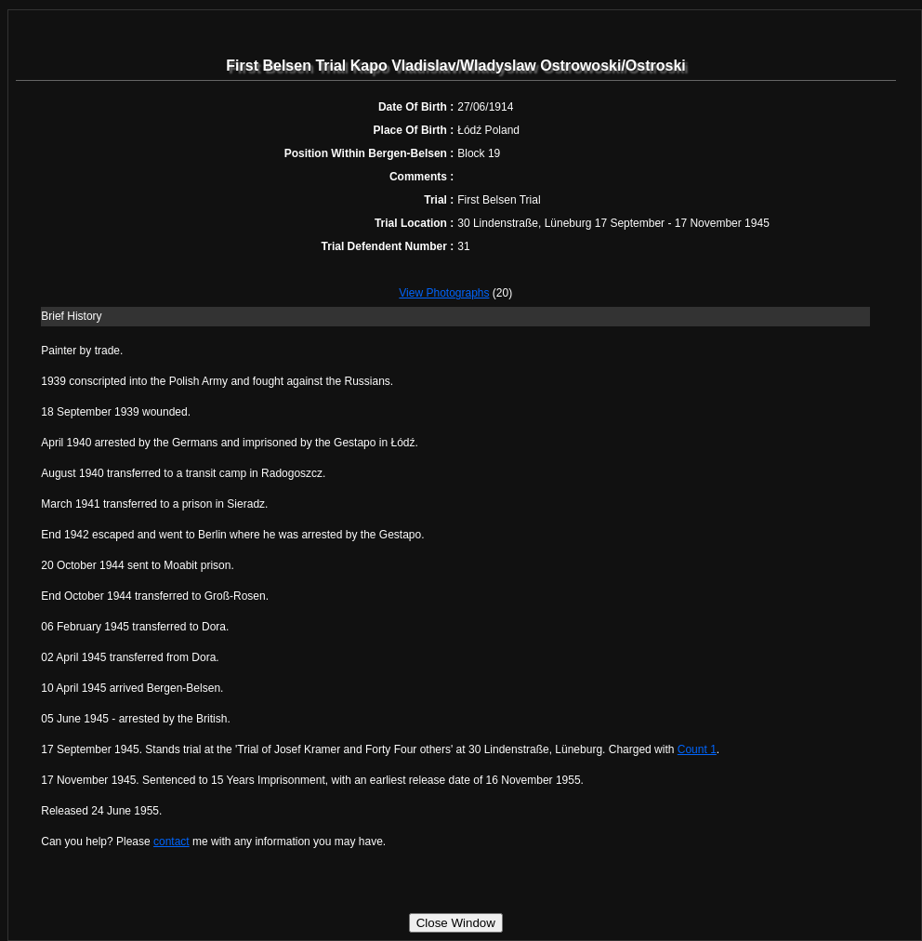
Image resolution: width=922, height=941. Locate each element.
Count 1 (697, 749)
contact (171, 841)
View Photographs (444, 292)
